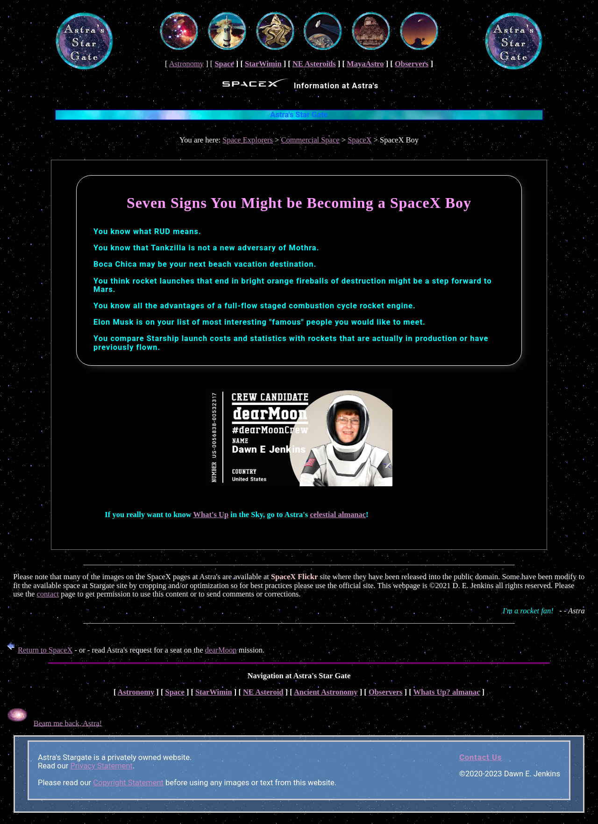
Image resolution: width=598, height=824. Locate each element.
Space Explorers (247, 139)
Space (224, 63)
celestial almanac (338, 514)
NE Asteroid (263, 692)
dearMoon (221, 650)
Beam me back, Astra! (68, 722)
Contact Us (480, 757)
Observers (411, 63)
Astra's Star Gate (298, 114)
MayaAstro (365, 63)
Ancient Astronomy (326, 692)
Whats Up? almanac (446, 692)
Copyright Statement (128, 782)
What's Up (211, 514)
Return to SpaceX (38, 650)
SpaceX (359, 139)
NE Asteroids (314, 63)
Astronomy (186, 63)
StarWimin (263, 63)
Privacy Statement (102, 765)
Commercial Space (310, 139)
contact (48, 594)
